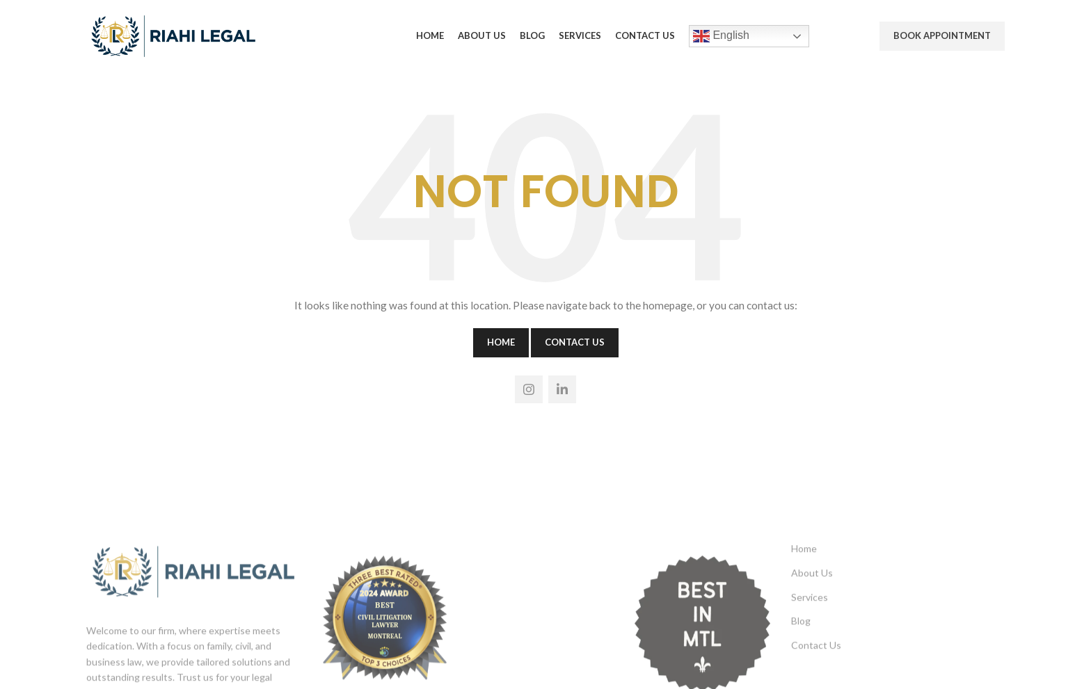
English (721, 36)
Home (501, 342)
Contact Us (575, 342)
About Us (812, 627)
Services (809, 651)
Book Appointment (942, 35)
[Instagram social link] (529, 389)
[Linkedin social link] (562, 389)
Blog (801, 675)
